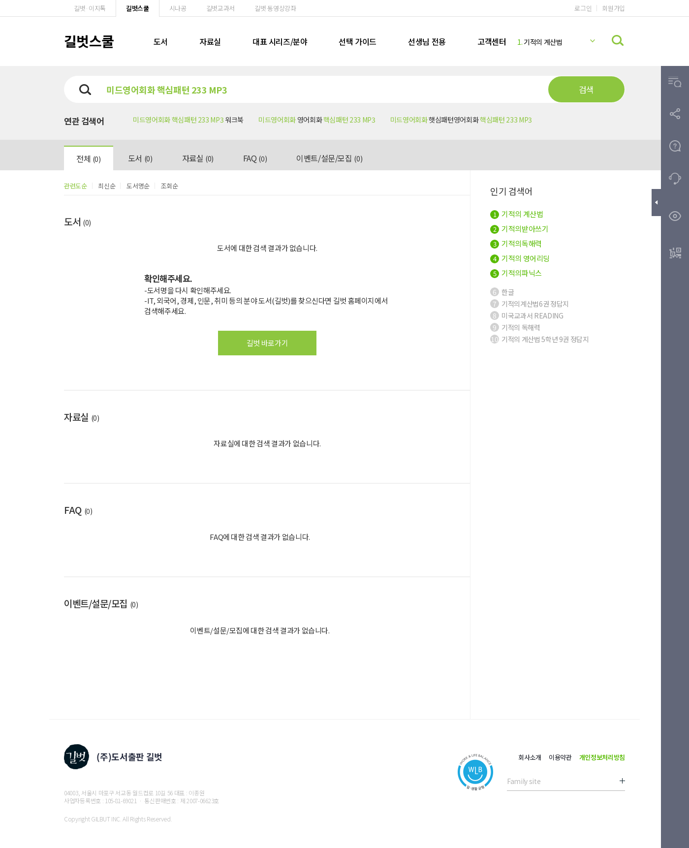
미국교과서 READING (526, 315)
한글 (502, 292)
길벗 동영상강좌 (275, 8)
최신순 (106, 186)
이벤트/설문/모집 (329, 158)
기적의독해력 (516, 243)
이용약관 (560, 757)
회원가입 (613, 8)
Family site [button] (523, 781)
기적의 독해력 (515, 327)
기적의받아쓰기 (519, 228)
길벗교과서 (220, 8)
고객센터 (491, 41)
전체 (88, 158)
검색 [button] (586, 89)
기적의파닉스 (516, 273)
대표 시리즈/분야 (279, 41)
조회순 (169, 186)
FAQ (255, 158)
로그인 (583, 8)
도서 (161, 41)
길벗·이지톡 (90, 8)
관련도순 (75, 186)
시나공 (178, 8)
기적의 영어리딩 (520, 258)
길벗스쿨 (137, 8)
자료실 (210, 41)
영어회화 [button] (317, 120)
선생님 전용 (427, 41)
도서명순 (138, 186)
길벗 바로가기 (267, 343)
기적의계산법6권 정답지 (529, 304)
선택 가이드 (357, 41)
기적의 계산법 (540, 42)
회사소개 (529, 757)
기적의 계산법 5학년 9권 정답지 (539, 339)
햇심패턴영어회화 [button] (461, 120)
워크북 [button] (188, 120)
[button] (675, 82)
